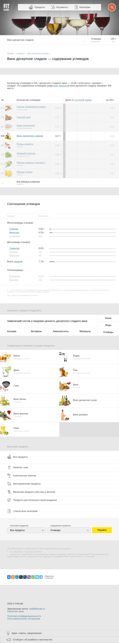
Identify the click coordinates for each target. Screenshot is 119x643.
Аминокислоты (61, 331)
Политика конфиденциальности (24, 616)
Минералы (85, 331)
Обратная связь (15, 611)
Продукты (40, 7)
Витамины (36, 331)
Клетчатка (14, 276)
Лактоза (13, 252)
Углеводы (108, 332)
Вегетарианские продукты (24, 484)
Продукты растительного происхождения (32, 500)
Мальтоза (14, 255)
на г (110, 100)
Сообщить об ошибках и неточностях (32, 639)
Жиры (108, 325)
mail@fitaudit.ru (37, 609)
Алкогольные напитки (21, 476)
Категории (84, 7)
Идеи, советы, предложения (27, 633)
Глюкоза (13, 229)
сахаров (18, 261)
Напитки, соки (17, 467)
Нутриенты (62, 7)
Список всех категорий (22, 511)
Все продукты (17, 457)
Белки (108, 318)
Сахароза (14, 248)
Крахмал (13, 280)
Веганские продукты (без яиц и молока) (31, 492)
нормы (83, 100)
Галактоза (14, 236)
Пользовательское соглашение (23, 618)
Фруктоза (14, 232)
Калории (11, 331)
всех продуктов (61, 85)
